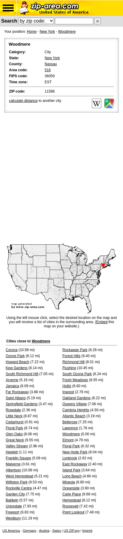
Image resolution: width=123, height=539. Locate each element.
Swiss (56, 530)
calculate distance (23, 101)
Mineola (68, 482)
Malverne (13, 464)
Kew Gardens (17, 368)
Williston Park (17, 482)
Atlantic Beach (74, 416)
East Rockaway (74, 464)
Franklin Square (18, 458)
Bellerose (69, 422)
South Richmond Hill (22, 374)
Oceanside (71, 488)
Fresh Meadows (75, 380)
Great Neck (15, 440)
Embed (101, 322)
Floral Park (14, 428)
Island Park (71, 470)
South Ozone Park (77, 374)
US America (11, 530)
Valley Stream (17, 446)
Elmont (68, 440)
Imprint (87, 530)
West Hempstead (19, 476)
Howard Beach (17, 362)
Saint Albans (16, 398)
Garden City (15, 494)
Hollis (66, 386)
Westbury (13, 518)
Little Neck (14, 416)
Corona (11, 350)
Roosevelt (70, 506)
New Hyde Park (74, 452)
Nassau (51, 64)
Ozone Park (15, 356)
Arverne (12, 380)
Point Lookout (73, 512)
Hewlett (12, 452)
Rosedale (13, 410)
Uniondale (14, 506)
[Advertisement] (61, 178)
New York (47, 31)
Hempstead (71, 500)
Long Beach (72, 476)
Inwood (68, 392)
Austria (44, 530)
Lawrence (70, 428)
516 (48, 70)
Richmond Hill (73, 362)
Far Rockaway (17, 392)
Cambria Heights (75, 410)
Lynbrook (69, 458)
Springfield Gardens (22, 404)
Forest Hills (71, 356)
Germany (29, 530)
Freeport (12, 512)
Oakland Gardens (76, 398)
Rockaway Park (74, 350)
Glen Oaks (14, 434)
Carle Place (71, 494)
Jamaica (12, 386)
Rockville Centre (19, 488)
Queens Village (74, 404)
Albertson (13, 470)
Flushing (69, 368)
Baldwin (12, 500)
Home (32, 31)
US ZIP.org (72, 530)
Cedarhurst (14, 422)
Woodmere (67, 31)
